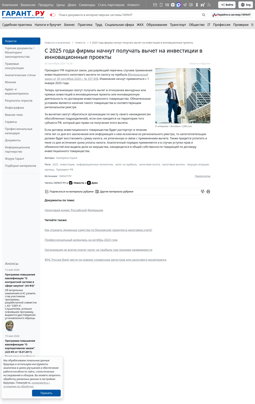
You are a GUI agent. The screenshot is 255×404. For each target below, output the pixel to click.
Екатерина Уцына (66, 158)
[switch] (52, 14)
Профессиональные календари (18, 131)
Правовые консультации (14, 66)
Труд (98, 24)
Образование (156, 24)
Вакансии (28, 5)
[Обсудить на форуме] (202, 191)
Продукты (45, 5)
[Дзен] (173, 5)
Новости (10, 41)
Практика (85, 24)
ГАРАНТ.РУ (65, 176)
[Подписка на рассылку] (155, 5)
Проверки (241, 24)
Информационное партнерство (17, 149)
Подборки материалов (20, 166)
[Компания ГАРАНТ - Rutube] (203, 5)
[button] (231, 15)
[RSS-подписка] (209, 5)
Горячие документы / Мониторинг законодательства (19, 52)
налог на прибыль (126, 164)
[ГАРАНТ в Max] (178, 4)
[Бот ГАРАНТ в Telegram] (191, 5)
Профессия (221, 24)
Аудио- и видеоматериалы (17, 91)
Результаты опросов (18, 101)
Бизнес (69, 24)
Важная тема (14, 115)
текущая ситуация (198, 164)
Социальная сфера (119, 24)
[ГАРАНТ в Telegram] (185, 5)
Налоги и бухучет (48, 24)
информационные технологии (94, 164)
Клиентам (135, 5)
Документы (13, 140)
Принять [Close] (46, 393)
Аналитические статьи (20, 75)
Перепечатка (202, 176)
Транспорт (178, 24)
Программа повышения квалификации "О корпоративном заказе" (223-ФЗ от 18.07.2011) (20, 346)
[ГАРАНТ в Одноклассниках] (197, 5)
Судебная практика (17, 24)
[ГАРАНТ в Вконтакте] (167, 5)
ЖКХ (140, 24)
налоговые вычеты (173, 164)
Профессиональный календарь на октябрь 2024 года (81, 240)
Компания (10, 5)
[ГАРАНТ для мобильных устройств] (161, 5)
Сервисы (11, 122)
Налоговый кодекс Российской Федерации (74, 210)
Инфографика (14, 108)
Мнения (10, 82)
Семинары (87, 5)
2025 (55, 164)
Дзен (92, 183)
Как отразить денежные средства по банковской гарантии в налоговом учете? (98, 230)
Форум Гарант (14, 159)
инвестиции (67, 164)
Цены (60, 5)
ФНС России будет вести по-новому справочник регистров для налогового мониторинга (105, 260)
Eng (246, 5)
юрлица (49, 169)
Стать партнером (111, 5)
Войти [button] (226, 5)
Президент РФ (64, 169)
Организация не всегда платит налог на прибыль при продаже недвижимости (98, 250)
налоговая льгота (149, 164)
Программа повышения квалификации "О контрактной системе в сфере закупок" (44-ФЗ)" (20, 280)
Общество (197, 24)
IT (209, 24)
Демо (72, 5)
